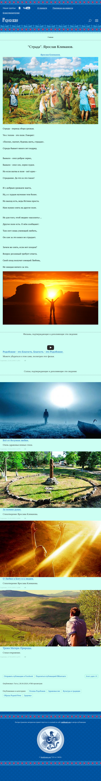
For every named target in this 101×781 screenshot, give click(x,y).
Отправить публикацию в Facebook (18, 676)
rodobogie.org (66, 722)
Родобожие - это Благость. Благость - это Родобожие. (33, 351)
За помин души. (12, 509)
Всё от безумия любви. (16, 440)
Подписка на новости (63, 8)
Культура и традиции (71, 691)
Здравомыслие (54, 691)
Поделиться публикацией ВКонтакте (51, 676)
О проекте (42, 8)
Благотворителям (11, 13)
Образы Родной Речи (12, 695)
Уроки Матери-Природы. (17, 648)
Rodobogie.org (46, 757)
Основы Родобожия (37, 691)
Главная (50, 37)
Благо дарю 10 (91, 676)
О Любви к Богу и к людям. (18, 578)
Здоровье (28, 695)
